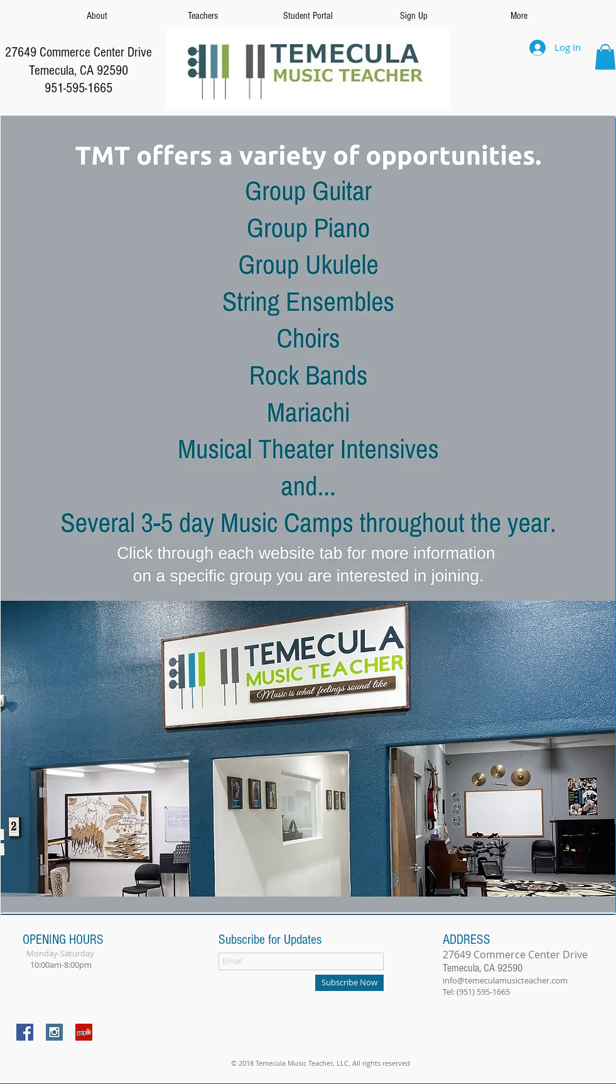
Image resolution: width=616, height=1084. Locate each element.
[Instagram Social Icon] (54, 1032)
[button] (605, 57)
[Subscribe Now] (349, 983)
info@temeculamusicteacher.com (505, 980)
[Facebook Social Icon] (24, 1032)
